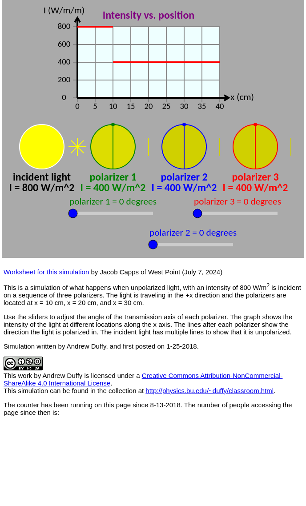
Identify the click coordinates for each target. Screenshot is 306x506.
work (25, 375)
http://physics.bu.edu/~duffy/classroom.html (209, 390)
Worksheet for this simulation (46, 272)
